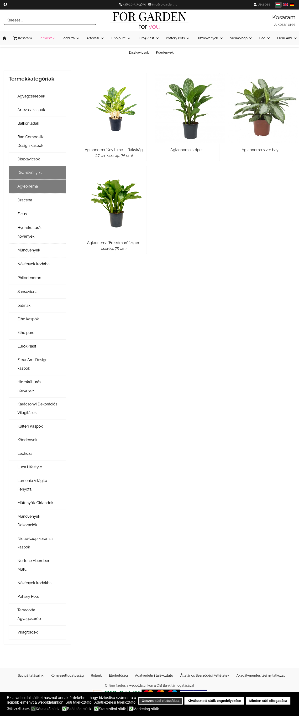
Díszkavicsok (139, 52)
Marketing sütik (146, 709)
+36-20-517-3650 (134, 4)
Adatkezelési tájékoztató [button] (115, 702)
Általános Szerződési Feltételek (204, 675)
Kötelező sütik (48, 709)
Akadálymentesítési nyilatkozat (260, 675)
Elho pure (118, 38)
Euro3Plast (145, 38)
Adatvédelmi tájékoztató (154, 675)
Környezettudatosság (67, 675)
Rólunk (96, 675)
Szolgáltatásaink (30, 675)
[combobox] (50, 20)
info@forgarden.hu (164, 4)
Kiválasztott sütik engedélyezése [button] (214, 701)
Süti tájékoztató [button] (78, 702)
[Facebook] (5, 4)
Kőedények (165, 52)
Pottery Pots (175, 38)
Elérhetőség (118, 675)
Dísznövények (207, 38)
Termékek (46, 38)
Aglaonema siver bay (259, 150)
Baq (262, 38)
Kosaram (22, 38)
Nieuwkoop (239, 38)
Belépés (262, 4)
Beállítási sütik (79, 709)
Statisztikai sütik (112, 709)
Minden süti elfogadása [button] (268, 701)
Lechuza (68, 38)
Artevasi (92, 38)
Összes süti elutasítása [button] (160, 701)
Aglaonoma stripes (187, 150)
